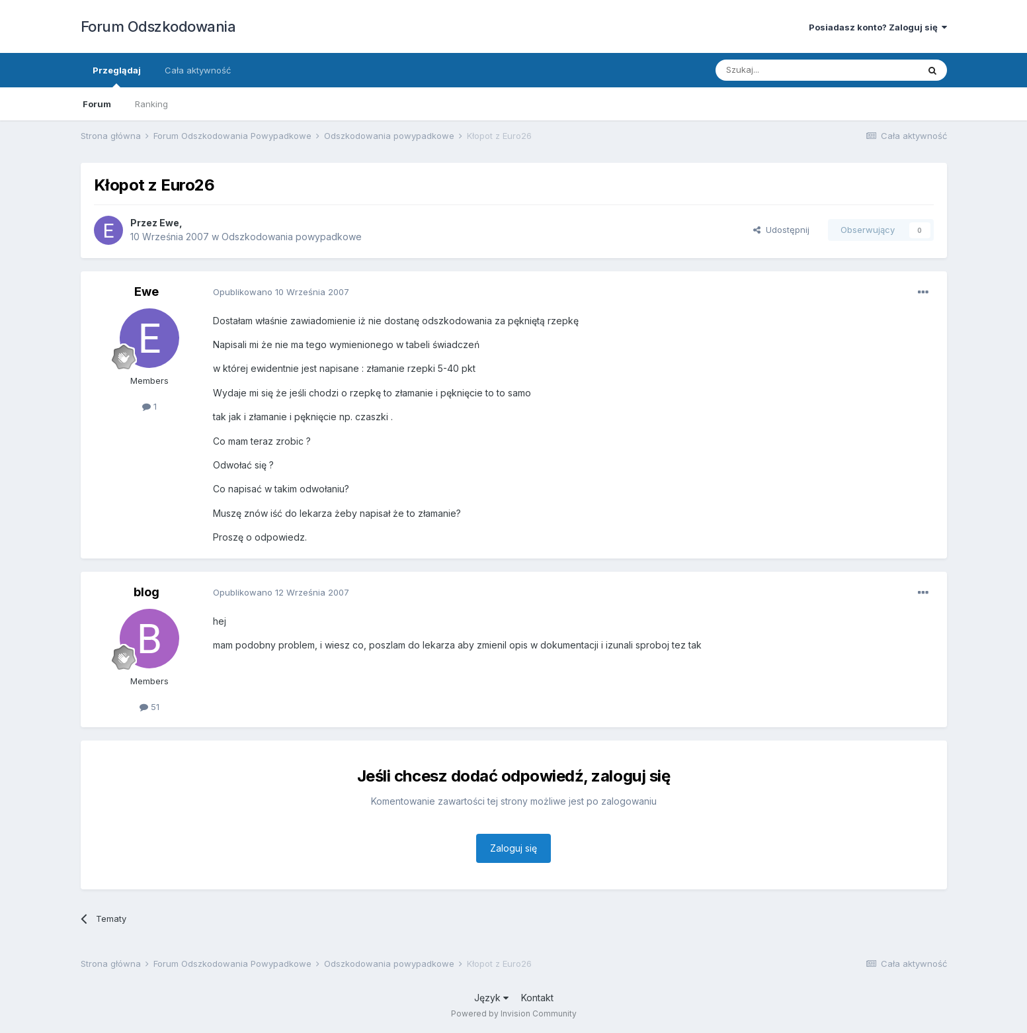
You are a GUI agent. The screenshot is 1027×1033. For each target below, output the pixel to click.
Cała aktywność (198, 70)
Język (491, 997)
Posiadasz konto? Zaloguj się (878, 27)
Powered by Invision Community (514, 1013)
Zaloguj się (513, 848)
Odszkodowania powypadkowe (292, 236)
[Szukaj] (784, 70)
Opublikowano (281, 292)
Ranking (151, 104)
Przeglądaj (117, 76)
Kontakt (537, 997)
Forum (97, 104)
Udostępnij (781, 229)
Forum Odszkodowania (158, 26)
